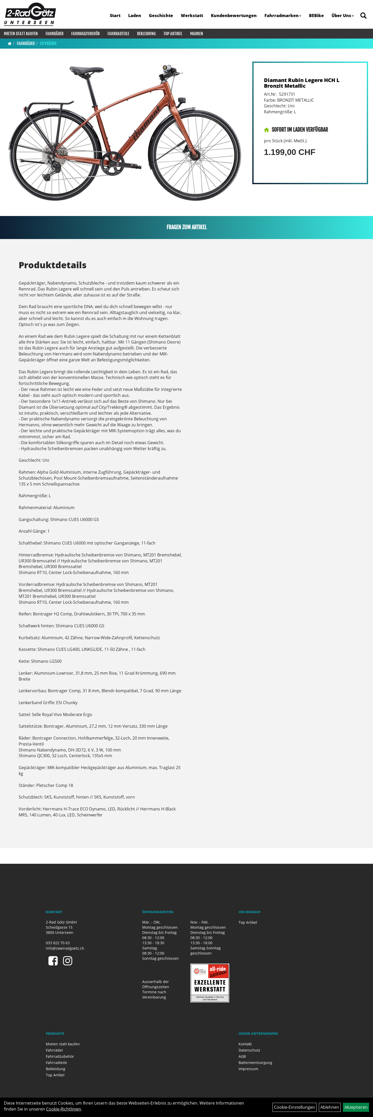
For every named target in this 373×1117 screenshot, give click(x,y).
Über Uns (343, 15)
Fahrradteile (118, 33)
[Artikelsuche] (363, 16)
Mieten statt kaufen (21, 33)
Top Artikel (172, 33)
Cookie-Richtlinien (63, 1109)
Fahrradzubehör (85, 33)
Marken (196, 33)
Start (115, 15)
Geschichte (161, 15)
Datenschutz (249, 1050)
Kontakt (245, 1043)
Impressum (248, 1068)
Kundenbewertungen (234, 15)
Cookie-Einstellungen (294, 1107)
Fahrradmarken (282, 15)
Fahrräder (54, 33)
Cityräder (48, 43)
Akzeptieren (356, 1107)
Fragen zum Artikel (187, 227)
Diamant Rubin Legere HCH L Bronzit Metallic (302, 83)
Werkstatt (192, 15)
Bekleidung (146, 33)
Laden (134, 15)
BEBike (316, 15)
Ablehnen (329, 1107)
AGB (242, 1056)
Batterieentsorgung (255, 1062)
